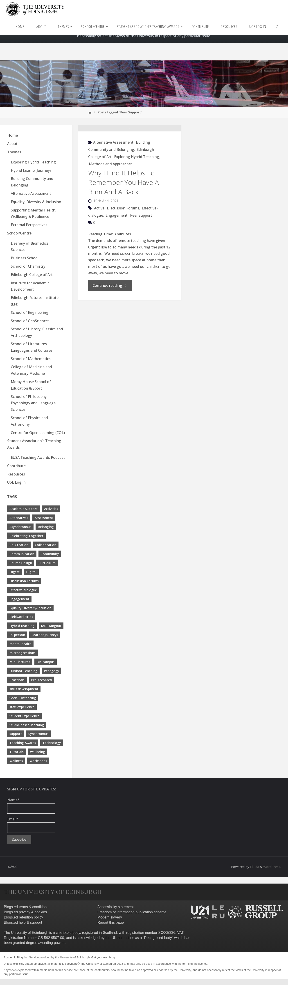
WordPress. (272, 867)
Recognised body (158, 938)
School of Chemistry (28, 266)
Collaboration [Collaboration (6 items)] (45, 545)
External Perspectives (29, 224)
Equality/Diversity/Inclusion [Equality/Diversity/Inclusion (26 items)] (30, 608)
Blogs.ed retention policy (23, 917)
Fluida (254, 867)
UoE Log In (16, 482)
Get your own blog (103, 957)
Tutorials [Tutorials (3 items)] (16, 752)
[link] (277, 26)
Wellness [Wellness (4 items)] (16, 761)
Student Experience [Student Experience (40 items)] (24, 716)
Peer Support (141, 243)
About (12, 143)
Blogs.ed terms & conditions (26, 907)
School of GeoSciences (30, 320)
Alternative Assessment (113, 170)
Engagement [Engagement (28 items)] (19, 599)
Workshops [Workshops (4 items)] (38, 761)
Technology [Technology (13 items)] (52, 743)
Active (99, 236)
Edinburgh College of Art (32, 274)
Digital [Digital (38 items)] (31, 572)
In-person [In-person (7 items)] (17, 635)
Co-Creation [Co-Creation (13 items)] (18, 545)
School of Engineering (29, 312)
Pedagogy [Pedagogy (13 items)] (51, 671)
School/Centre (19, 233)
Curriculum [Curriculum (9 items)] (47, 563)
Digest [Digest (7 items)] (14, 572)
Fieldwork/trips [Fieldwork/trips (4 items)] (21, 617)
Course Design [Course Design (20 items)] (20, 563)
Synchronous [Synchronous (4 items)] (38, 734)
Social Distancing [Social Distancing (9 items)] (22, 698)
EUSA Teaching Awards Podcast (38, 457)
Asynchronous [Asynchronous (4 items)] (20, 527)
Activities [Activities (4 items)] (51, 509)
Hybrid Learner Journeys (31, 170)
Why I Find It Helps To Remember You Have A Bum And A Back (123, 211)
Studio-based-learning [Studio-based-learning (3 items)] (26, 725)
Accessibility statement (115, 907)
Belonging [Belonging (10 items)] (46, 527)
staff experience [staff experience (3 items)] (21, 707)
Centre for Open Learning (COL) (38, 432)
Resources (16, 474)
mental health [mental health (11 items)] (20, 644)
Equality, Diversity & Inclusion (36, 201)
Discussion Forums (123, 236)
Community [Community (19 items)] (50, 554)
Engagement (117, 243)
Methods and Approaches (111, 192)
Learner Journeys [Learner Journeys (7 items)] (45, 635)
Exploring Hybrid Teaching (136, 185)
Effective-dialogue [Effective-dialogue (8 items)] (23, 590)
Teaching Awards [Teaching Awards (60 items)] (22, 743)
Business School (24, 257)
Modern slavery (109, 917)
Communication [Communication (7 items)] (21, 554)
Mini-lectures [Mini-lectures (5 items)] (19, 662)
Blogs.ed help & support (23, 922)
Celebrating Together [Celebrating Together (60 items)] (26, 536)
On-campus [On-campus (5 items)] (45, 662)
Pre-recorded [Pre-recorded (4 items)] (41, 680)
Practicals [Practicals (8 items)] (17, 680)
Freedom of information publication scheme (131, 912)
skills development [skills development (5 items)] (23, 689)
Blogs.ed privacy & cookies (25, 912)
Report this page (110, 922)
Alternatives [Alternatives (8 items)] (18, 518)
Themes (14, 151)
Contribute (16, 465)
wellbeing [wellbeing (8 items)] (37, 752)
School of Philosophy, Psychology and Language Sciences (33, 403)
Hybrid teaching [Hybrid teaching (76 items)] (21, 626)
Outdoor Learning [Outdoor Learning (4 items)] (23, 671)
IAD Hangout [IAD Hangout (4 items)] (51, 626)
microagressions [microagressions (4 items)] (22, 653)
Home (12, 135)
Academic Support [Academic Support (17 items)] (23, 509)
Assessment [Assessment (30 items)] (44, 518)
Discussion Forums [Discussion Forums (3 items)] (24, 581)
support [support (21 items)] (15, 734)
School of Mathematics (31, 358)
